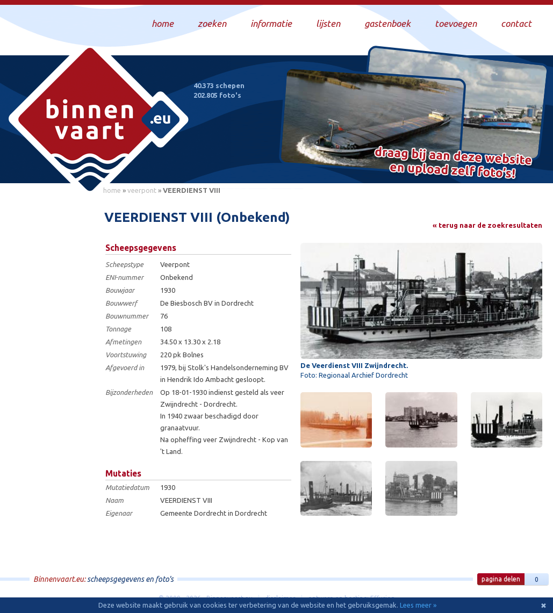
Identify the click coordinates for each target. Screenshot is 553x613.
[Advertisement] (48, 360)
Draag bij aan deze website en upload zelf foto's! (453, 164)
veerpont (141, 190)
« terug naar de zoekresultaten (487, 225)
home (112, 190)
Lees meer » (418, 605)
